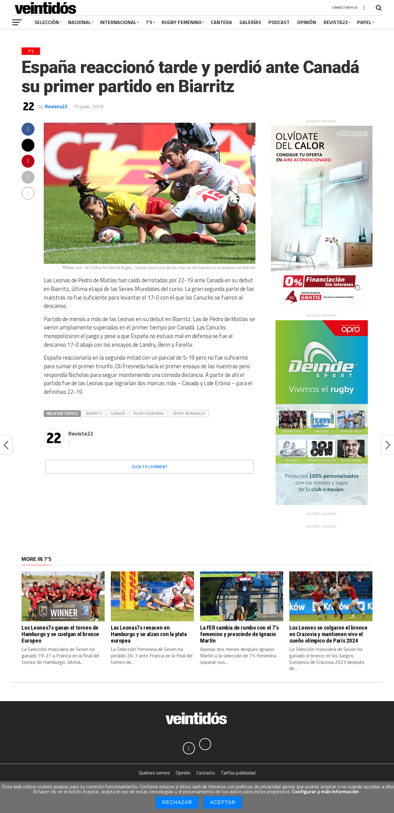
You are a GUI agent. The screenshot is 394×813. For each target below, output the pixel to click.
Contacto (205, 773)
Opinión (306, 22)
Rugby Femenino (182, 22)
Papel (364, 22)
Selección (46, 22)
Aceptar (222, 802)
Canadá (118, 413)
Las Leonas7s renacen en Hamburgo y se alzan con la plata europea (149, 634)
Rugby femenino (148, 413)
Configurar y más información (325, 791)
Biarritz (94, 413)
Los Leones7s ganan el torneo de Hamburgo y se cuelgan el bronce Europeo (60, 634)
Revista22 (336, 22)
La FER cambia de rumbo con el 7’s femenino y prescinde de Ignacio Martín (239, 634)
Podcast (279, 22)
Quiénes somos (154, 773)
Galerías (250, 22)
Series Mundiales (188, 413)
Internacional (118, 22)
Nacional (79, 22)
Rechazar (177, 802)
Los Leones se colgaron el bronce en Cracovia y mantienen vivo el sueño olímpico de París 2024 (328, 634)
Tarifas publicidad (238, 773)
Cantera (221, 22)
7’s (149, 22)
